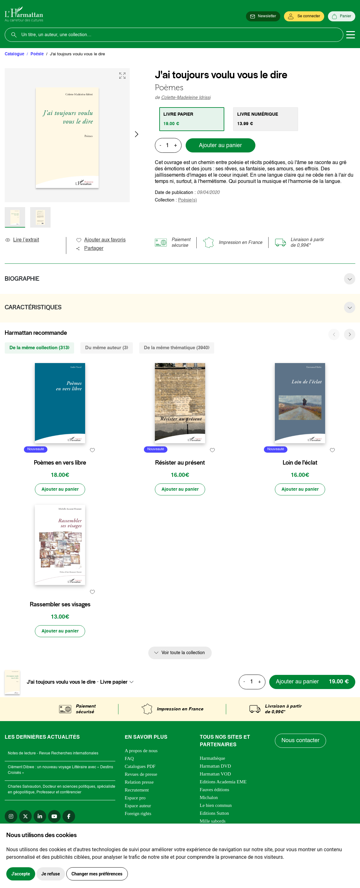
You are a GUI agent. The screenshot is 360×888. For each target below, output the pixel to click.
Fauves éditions (214, 789)
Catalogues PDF (140, 766)
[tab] (191, 119)
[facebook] (69, 816)
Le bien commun (216, 805)
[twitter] (25, 816)
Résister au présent (180, 462)
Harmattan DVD (215, 766)
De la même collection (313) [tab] (39, 347)
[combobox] (118, 682)
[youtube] (54, 816)
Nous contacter (300, 740)
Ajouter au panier (220, 145)
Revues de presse (141, 774)
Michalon (209, 797)
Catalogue (14, 54)
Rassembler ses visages (60, 604)
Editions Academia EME (223, 781)
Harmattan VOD (215, 773)
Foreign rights (138, 813)
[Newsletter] (263, 16)
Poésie (37, 54)
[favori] (92, 450)
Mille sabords (213, 821)
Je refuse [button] (50, 873)
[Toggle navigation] (350, 35)
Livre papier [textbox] (114, 681)
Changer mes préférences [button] (97, 873)
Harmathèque (212, 758)
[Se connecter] (304, 16)
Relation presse (139, 782)
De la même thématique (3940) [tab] (177, 347)
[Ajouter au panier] (60, 489)
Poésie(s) (187, 200)
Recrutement (137, 789)
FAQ (129, 758)
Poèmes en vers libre (60, 462)
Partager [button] (89, 248)
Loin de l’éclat (300, 462)
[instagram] (11, 816)
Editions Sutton (214, 813)
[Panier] (341, 16)
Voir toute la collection (183, 653)
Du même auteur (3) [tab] (106, 347)
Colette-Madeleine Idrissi (185, 98)
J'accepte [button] (20, 873)
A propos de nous (141, 750)
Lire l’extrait (22, 240)
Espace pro (135, 797)
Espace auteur (138, 805)
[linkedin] (40, 816)
